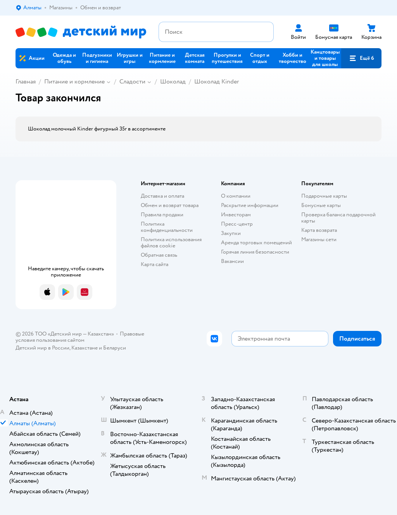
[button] (361, 58)
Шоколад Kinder (216, 81)
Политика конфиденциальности (167, 227)
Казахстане (84, 347)
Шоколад (173, 81)
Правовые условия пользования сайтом (80, 337)
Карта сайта (154, 264)
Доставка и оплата (162, 196)
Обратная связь (159, 255)
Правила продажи (162, 214)
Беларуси (114, 347)
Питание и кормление (74, 81)
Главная (26, 81)
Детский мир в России (42, 347)
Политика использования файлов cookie (171, 242)
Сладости (132, 81)
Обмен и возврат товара (169, 205)
